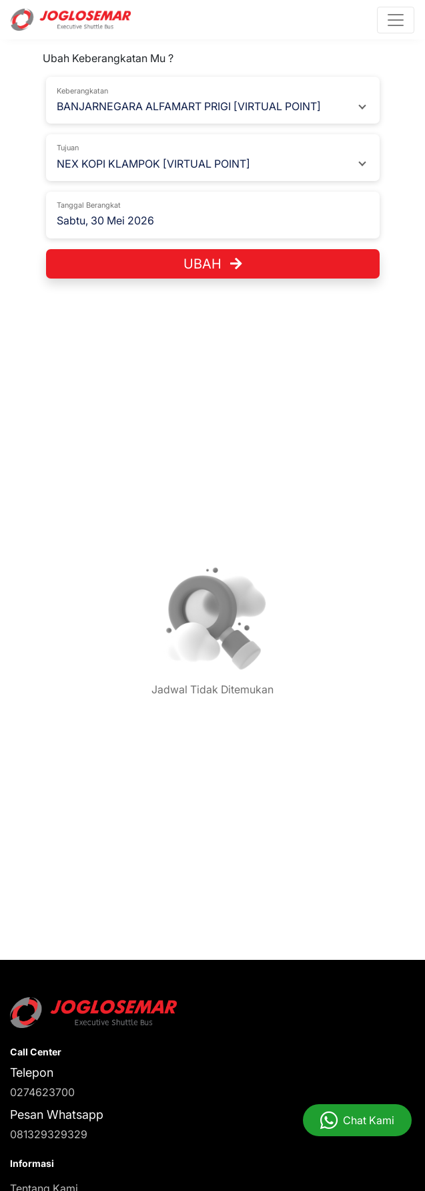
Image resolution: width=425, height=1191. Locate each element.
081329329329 (48, 1134)
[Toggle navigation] (395, 20)
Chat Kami (368, 1120)
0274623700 (42, 1092)
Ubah (212, 264)
